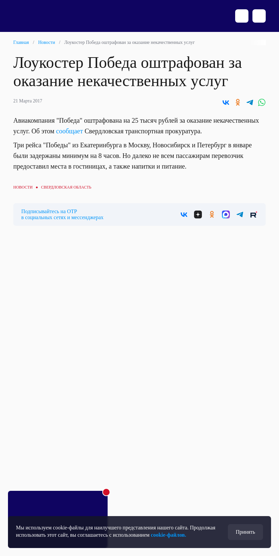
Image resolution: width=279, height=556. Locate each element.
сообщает (69, 131)
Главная (21, 42)
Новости (46, 42)
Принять (245, 532)
